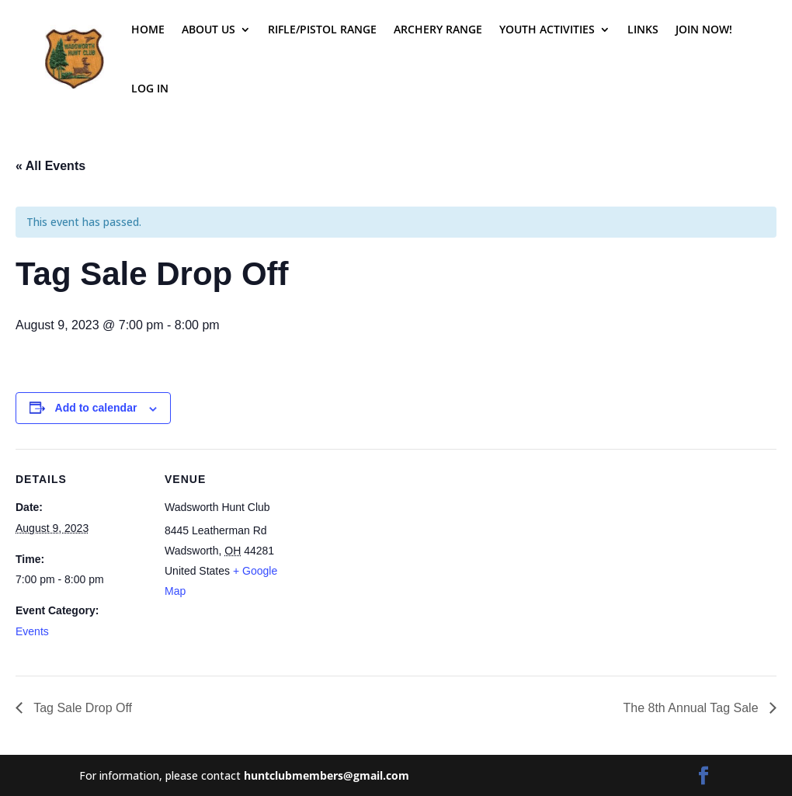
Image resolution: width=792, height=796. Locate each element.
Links (642, 29)
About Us (208, 29)
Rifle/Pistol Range (322, 29)
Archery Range (438, 29)
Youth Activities (547, 29)
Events (32, 631)
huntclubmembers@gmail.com (326, 775)
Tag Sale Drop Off (81, 707)
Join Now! (704, 29)
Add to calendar (96, 407)
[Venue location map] (396, 556)
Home (148, 29)
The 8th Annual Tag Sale (692, 707)
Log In (149, 88)
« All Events (50, 165)
